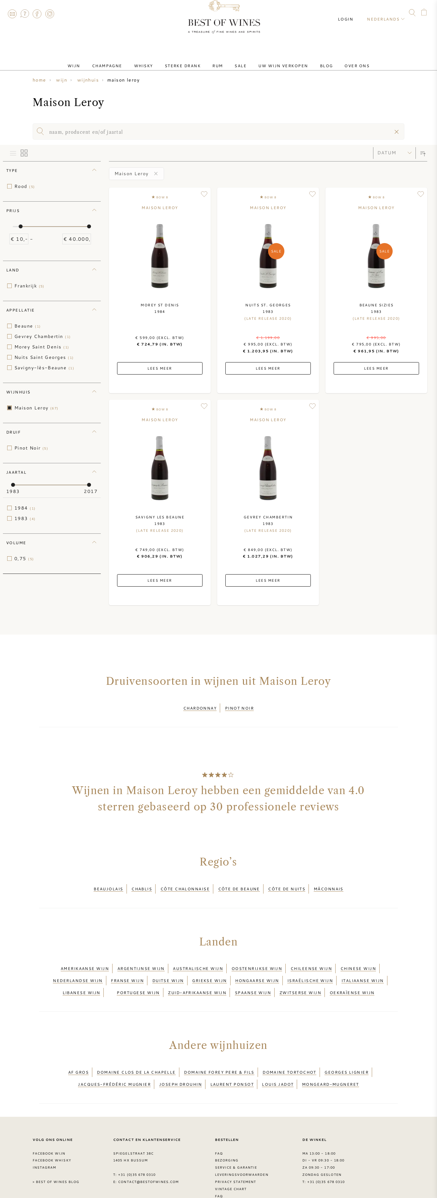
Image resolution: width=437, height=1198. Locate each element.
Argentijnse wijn (141, 958)
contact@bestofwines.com (148, 1153)
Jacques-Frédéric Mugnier (114, 1057)
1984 (25, 508)
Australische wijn (198, 958)
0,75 (24, 558)
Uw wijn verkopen (272, 59)
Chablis (141, 882)
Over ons (336, 59)
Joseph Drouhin (180, 1057)
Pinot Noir (31, 448)
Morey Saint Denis (41, 347)
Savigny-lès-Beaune (44, 368)
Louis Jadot (278, 1057)
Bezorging (226, 1131)
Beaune (27, 326)
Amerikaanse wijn (85, 958)
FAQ (24, 14)
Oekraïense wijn (352, 974)
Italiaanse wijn (362, 966)
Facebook (37, 14)
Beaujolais (108, 882)
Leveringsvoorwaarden (241, 1146)
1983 (25, 518)
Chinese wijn (358, 958)
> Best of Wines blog (56, 1153)
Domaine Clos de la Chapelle (136, 1049)
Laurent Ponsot (232, 1057)
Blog (310, 59)
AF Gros (78, 1049)
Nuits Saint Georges (44, 357)
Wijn (94, 59)
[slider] (21, 226)
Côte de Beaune (239, 882)
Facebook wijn (49, 1124)
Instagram (49, 14)
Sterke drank (188, 59)
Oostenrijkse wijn (257, 958)
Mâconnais (328, 882)
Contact (12, 14)
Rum (217, 59)
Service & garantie (236, 1139)
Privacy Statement (235, 1153)
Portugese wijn (138, 974)
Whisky (153, 59)
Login (351, 13)
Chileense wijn (311, 958)
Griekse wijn (209, 966)
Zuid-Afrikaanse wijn (197, 974)
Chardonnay (200, 706)
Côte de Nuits (286, 882)
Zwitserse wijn (300, 974)
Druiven (224, 1174)
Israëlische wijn (310, 966)
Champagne (123, 59)
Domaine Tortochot (289, 1049)
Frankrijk (29, 286)
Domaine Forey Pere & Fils (219, 1049)
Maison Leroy (36, 408)
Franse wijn (127, 966)
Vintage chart (231, 1160)
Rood (24, 186)
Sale (235, 59)
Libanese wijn (81, 974)
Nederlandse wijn (77, 966)
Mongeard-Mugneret (330, 1057)
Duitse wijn (168, 966)
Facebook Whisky (52, 1131)
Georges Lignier (346, 1049)
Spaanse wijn (253, 974)
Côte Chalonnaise (185, 882)
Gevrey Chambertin (42, 336)
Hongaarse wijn (257, 966)
